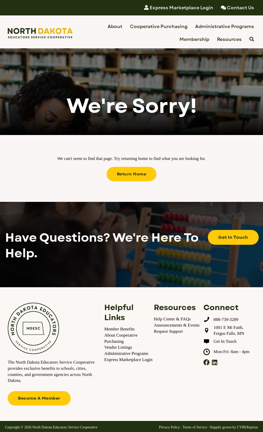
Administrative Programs (126, 353)
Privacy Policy (169, 427)
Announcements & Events (177, 325)
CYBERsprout (247, 427)
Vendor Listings (118, 347)
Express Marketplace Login (128, 359)
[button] (132, 174)
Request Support (168, 331)
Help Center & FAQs (172, 319)
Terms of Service (195, 427)
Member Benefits (119, 329)
